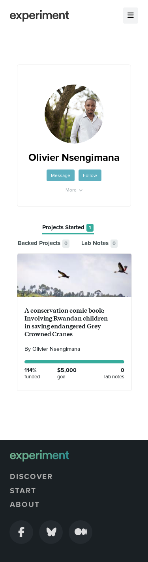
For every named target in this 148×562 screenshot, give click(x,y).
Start (23, 490)
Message (60, 175)
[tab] (68, 227)
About (25, 504)
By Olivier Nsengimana (52, 349)
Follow (90, 175)
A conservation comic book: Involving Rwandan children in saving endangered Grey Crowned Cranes (66, 322)
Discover (31, 476)
